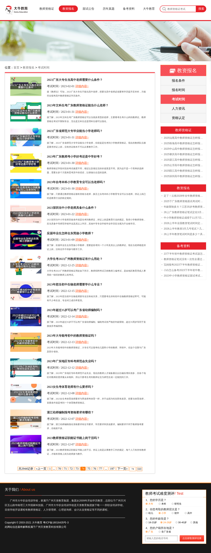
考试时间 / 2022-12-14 (61, 316)
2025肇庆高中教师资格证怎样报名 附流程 (183, 154)
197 (112, 468)
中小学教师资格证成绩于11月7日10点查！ (183, 218)
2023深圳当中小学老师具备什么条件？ (72, 207)
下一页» (122, 468)
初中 (175, 513)
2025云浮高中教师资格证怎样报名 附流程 (183, 165)
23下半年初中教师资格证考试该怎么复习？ (183, 254)
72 (71, 468)
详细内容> (82, 86)
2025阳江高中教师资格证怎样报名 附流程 (183, 171)
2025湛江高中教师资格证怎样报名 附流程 (183, 160)
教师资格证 (46, 8)
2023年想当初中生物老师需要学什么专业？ (75, 284)
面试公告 (88, 8)
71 (65, 468)
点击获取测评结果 (191, 538)
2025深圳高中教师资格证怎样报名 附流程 (183, 176)
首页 (16, 67)
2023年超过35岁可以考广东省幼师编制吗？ (75, 310)
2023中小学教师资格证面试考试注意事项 (183, 275)
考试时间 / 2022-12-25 (61, 265)
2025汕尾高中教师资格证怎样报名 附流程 (183, 138)
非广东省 (165, 531)
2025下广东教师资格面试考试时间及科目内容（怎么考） (183, 201)
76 (94, 468)
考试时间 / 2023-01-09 (61, 239)
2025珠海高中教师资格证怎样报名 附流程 (183, 143)
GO (139, 468)
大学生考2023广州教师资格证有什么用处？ (75, 258)
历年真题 (108, 8)
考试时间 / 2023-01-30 (61, 162)
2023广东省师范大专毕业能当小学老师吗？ (75, 130)
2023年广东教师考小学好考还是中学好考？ (75, 156)
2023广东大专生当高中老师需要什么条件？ (75, 79)
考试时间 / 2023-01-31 (61, 111)
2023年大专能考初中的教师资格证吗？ (72, 335)
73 (77, 468)
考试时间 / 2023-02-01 (61, 86)
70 (59, 468)
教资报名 (68, 8)
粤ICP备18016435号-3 (56, 522)
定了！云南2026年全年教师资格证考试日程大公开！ (183, 196)
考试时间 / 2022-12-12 (61, 367)
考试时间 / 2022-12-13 (61, 342)
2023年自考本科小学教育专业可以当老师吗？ (76, 182)
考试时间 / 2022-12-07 (61, 418)
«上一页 (41, 468)
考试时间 (43, 67)
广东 (149, 531)
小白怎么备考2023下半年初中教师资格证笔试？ (183, 270)
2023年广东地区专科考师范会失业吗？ (72, 361)
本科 (162, 503)
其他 (194, 522)
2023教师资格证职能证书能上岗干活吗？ (73, 438)
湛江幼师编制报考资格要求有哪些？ (70, 412)
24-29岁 (166, 522)
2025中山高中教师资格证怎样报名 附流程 (183, 149)
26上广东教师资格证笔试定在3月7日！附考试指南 (183, 212)
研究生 (177, 503)
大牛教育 (149, 8)
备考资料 (129, 8)
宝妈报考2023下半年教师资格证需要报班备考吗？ (183, 265)
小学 (162, 513)
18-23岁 (151, 522)
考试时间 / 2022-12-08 (61, 393)
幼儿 (149, 513)
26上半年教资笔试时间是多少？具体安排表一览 (183, 234)
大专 (149, 503)
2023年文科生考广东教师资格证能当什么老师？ (77, 105)
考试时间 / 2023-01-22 (61, 214)
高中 (188, 513)
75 (88, 468)
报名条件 (178, 80)
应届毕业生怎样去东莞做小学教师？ (70, 233)
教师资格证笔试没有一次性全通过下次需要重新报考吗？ (183, 259)
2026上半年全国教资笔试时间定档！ (183, 223)
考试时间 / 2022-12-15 (61, 290)
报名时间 (178, 90)
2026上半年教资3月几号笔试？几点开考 (183, 229)
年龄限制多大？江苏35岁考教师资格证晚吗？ (183, 207)
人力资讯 (178, 108)
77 (100, 468)
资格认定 (178, 118)
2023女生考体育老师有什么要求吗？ (70, 386)
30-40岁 (181, 522)
